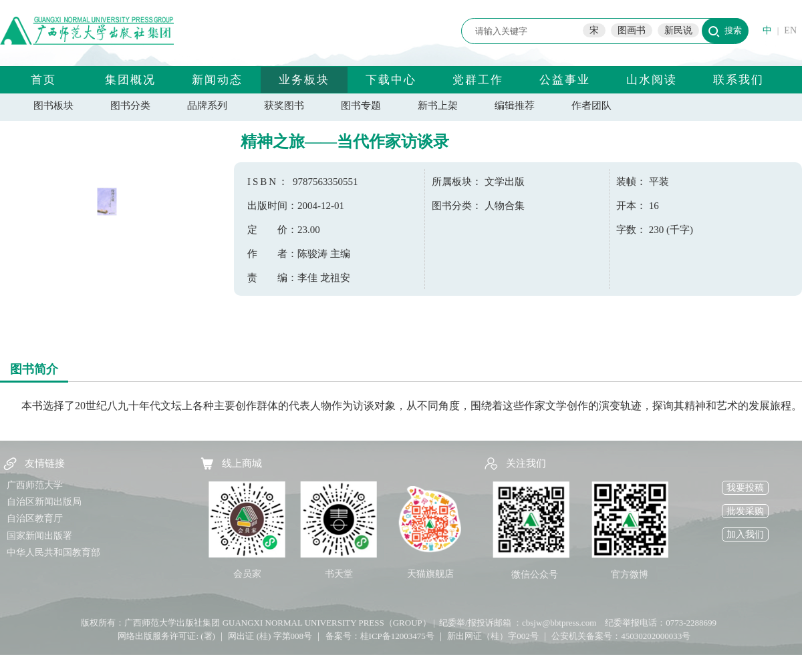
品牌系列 (207, 105)
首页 (43, 79)
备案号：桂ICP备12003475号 (379, 636)
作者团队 (591, 105)
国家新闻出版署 (39, 536)
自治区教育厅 (35, 518)
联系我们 (738, 79)
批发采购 (745, 511)
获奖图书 (284, 105)
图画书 (632, 30)
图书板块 (53, 105)
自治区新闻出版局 (44, 502)
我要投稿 (745, 488)
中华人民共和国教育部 (53, 553)
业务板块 (304, 79)
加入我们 (745, 534)
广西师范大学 (35, 485)
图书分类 (130, 105)
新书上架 (438, 105)
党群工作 (477, 79)
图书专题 (361, 105)
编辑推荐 (515, 105)
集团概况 (130, 79)
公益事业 (564, 79)
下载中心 (391, 79)
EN (790, 30)
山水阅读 (651, 79)
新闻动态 (217, 79)
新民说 (678, 30)
